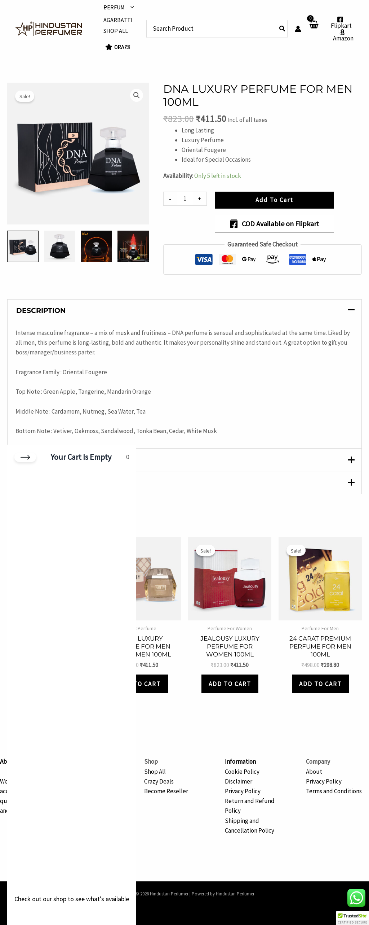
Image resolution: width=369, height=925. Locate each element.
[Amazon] (342, 35)
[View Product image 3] (96, 246)
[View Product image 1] (23, 246)
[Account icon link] (298, 29)
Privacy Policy (243, 791)
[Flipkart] (340, 22)
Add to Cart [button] (139, 684)
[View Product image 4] (133, 246)
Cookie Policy (242, 772)
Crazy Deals (159, 781)
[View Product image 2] (59, 246)
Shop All (155, 772)
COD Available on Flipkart (274, 223)
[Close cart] (25, 457)
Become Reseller (166, 791)
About (314, 772)
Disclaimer (238, 781)
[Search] (282, 29)
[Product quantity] (185, 199)
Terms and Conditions (334, 791)
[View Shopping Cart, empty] (313, 29)
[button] (130, 7)
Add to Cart (274, 200)
